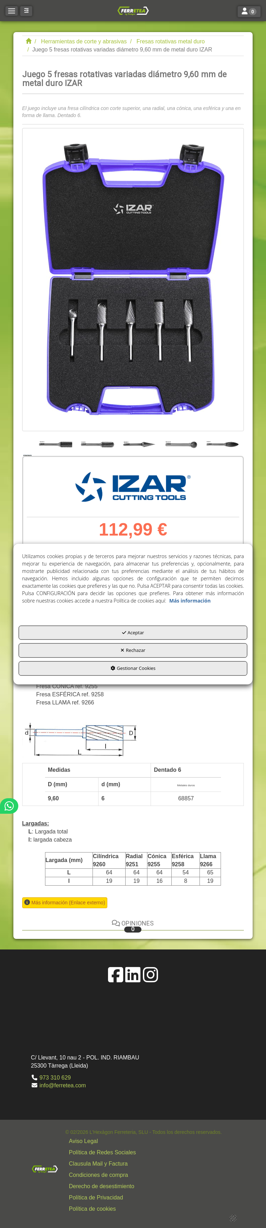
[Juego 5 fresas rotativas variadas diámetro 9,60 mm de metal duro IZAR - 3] (97, 443)
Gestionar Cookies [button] (133, 668)
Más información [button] (190, 600)
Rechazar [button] (133, 650)
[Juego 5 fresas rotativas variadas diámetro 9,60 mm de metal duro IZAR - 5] (180, 443)
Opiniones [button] (133, 926)
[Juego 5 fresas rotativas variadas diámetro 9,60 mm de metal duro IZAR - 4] (139, 443)
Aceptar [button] (133, 632)
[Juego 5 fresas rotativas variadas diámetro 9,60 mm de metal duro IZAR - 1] (28, 443)
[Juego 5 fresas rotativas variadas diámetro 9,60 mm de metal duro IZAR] (133, 279)
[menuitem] (143, 1141)
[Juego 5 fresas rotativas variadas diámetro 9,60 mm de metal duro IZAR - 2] (55, 443)
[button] (133, 11)
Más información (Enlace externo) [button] (68, 902)
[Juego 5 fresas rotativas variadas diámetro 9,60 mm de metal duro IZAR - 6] (222, 443)
